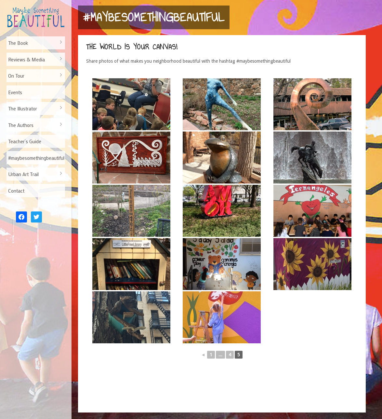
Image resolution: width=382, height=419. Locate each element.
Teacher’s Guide (24, 141)
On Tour (34, 75)
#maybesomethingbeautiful (36, 158)
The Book (34, 43)
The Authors (34, 125)
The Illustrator (34, 108)
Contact (16, 190)
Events (15, 92)
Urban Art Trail (34, 174)
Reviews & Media (34, 59)
